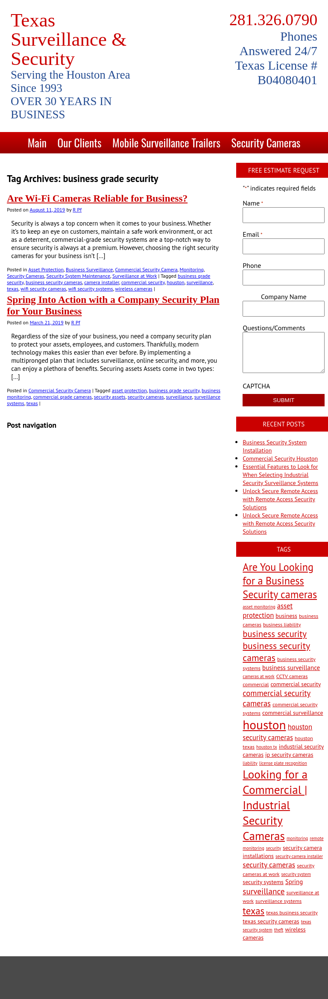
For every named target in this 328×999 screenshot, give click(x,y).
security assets (110, 397)
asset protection (129, 390)
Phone (252, 265)
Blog (214, 164)
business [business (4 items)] (286, 616)
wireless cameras (133, 288)
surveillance (200, 282)
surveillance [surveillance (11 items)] (263, 891)
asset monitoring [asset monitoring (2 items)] (259, 607)
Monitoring (192, 269)
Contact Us (173, 164)
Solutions (123, 164)
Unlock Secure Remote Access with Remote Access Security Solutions (280, 499)
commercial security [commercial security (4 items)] (295, 684)
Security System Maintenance (79, 276)
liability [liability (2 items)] (250, 763)
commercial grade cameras (62, 397)
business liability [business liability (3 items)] (282, 624)
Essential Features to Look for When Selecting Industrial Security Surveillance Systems (280, 475)
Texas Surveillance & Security (68, 39)
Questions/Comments (274, 327)
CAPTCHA (256, 386)
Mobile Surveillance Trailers (166, 142)
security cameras (146, 397)
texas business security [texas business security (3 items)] (292, 912)
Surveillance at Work (134, 276)
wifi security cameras (43, 288)
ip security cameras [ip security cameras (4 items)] (289, 754)
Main (37, 142)
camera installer (101, 282)
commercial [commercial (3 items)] (256, 684)
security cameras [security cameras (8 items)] (269, 865)
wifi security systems (90, 288)
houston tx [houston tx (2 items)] (266, 747)
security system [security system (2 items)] (296, 874)
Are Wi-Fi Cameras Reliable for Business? (97, 198)
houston (175, 282)
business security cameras (54, 282)
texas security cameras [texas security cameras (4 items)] (271, 921)
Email (252, 234)
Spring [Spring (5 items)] (294, 882)
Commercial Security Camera (146, 269)
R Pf (77, 209)
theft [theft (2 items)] (279, 930)
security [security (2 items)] (273, 848)
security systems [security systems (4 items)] (263, 882)
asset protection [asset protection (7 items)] (268, 610)
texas (12, 288)
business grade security (174, 390)
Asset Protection (46, 269)
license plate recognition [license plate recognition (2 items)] (283, 763)
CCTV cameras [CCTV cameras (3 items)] (292, 676)
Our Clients (79, 142)
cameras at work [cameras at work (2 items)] (258, 676)
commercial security (143, 282)
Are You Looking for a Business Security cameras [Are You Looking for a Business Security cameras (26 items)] (280, 580)
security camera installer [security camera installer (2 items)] (299, 856)
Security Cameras (266, 142)
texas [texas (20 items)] (253, 911)
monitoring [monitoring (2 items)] (297, 838)
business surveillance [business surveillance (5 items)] (291, 668)
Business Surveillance (89, 269)
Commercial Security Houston (280, 458)
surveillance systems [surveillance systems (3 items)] (278, 900)
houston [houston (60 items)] (264, 725)
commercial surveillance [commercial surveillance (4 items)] (292, 713)
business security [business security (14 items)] (275, 634)
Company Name (283, 296)
